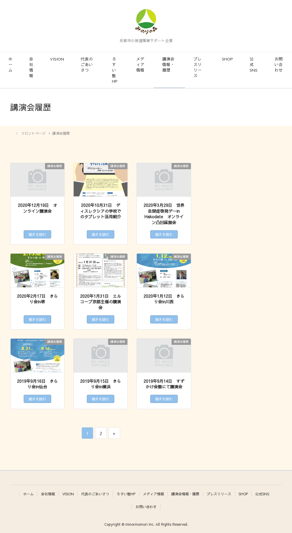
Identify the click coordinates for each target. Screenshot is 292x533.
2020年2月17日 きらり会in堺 (37, 299)
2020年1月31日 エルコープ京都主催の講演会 (100, 301)
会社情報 (31, 67)
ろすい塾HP (115, 70)
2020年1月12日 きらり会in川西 (164, 299)
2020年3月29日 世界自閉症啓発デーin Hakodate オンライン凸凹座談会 (164, 214)
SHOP (227, 59)
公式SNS (254, 64)
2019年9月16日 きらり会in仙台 (37, 384)
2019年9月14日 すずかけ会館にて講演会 (164, 384)
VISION (57, 59)
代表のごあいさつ (87, 64)
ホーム (10, 64)
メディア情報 (140, 64)
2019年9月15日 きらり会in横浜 (100, 384)
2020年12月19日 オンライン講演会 (37, 208)
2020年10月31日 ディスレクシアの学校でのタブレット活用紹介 (100, 211)
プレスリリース (197, 67)
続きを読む (37, 234)
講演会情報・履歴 (168, 64)
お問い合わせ (278, 64)
